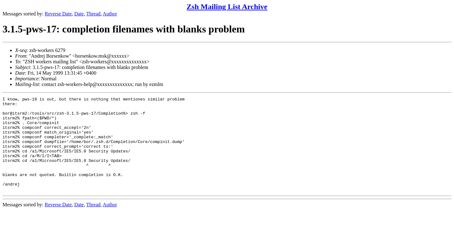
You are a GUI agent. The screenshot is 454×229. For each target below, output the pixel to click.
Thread (93, 13)
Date (79, 13)
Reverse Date (58, 13)
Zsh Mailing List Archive (227, 7)
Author (110, 13)
